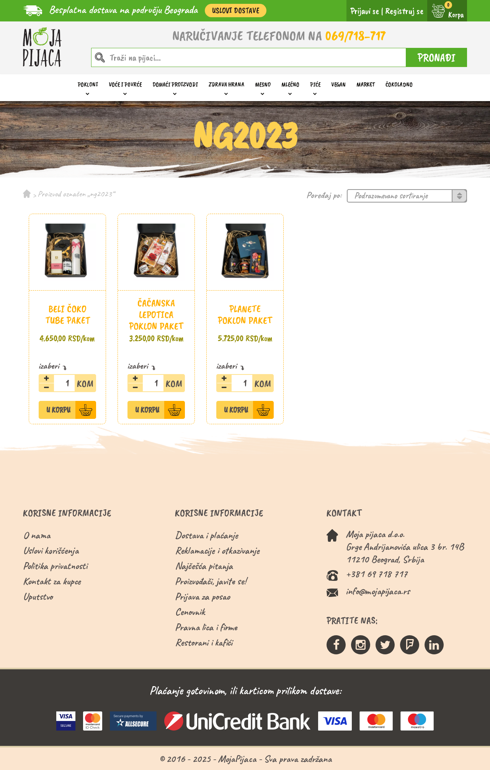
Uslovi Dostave (235, 10)
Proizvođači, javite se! (210, 581)
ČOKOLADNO (399, 84)
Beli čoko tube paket (67, 314)
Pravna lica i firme (206, 627)
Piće (315, 84)
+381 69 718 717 (376, 573)
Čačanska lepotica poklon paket (156, 314)
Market (365, 84)
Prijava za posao (202, 596)
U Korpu (58, 410)
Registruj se (404, 10)
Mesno (263, 84)
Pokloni (88, 84)
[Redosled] (407, 196)
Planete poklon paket (245, 314)
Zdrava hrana (226, 84)
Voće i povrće (125, 84)
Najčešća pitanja (204, 565)
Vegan (338, 84)
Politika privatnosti (55, 565)
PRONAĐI (437, 57)
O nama (36, 535)
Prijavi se (364, 10)
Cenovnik (190, 611)
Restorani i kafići (203, 642)
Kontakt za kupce (52, 581)
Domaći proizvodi (175, 84)
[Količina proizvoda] (67, 383)
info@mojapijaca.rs (378, 591)
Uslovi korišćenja (50, 550)
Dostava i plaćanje (206, 535)
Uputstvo (37, 596)
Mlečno (290, 84)
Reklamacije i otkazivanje (217, 550)
